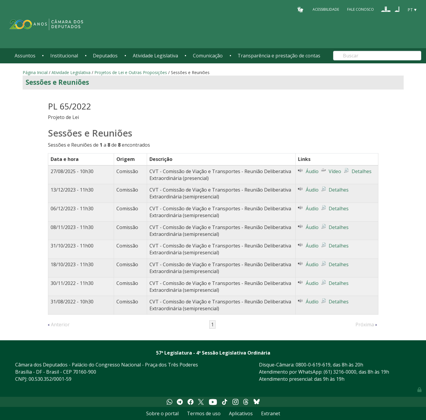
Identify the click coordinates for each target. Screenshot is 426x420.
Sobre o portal (162, 413)
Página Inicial (35, 72)
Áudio (312, 171)
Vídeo (335, 171)
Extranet (270, 413)
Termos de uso (204, 413)
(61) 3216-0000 (340, 372)
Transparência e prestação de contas (279, 55)
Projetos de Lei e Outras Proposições (130, 72)
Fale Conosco (360, 9)
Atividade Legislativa (155, 55)
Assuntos (25, 55)
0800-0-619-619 (313, 364)
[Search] (377, 55)
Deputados (105, 55)
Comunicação (208, 55)
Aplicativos (241, 413)
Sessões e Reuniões (57, 82)
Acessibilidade (326, 9)
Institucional (64, 55)
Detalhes (362, 171)
